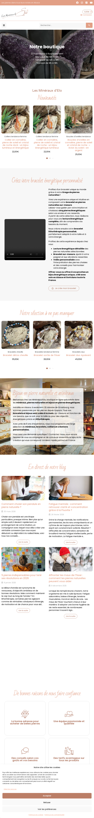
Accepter (47, 795)
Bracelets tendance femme (47, 352)
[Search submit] (89, 25)
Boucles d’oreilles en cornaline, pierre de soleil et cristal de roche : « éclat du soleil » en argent (78, 145)
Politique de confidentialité (54, 815)
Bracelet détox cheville (15, 355)
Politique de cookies (36, 815)
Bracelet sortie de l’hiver (47, 355)
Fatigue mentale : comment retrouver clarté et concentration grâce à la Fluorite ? (68, 507)
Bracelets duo (78, 352)
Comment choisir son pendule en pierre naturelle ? (21, 505)
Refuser (47, 802)
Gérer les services (10, 789)
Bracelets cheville (15, 352)
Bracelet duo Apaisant (78, 355)
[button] (3, 25)
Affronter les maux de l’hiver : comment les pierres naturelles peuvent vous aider (67, 578)
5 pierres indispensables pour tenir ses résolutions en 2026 (21, 577)
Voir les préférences (47, 809)
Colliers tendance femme (15, 136)
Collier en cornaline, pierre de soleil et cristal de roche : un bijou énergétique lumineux (47, 143)
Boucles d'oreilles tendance (78, 136)
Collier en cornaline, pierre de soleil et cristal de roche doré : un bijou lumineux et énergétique (15, 143)
